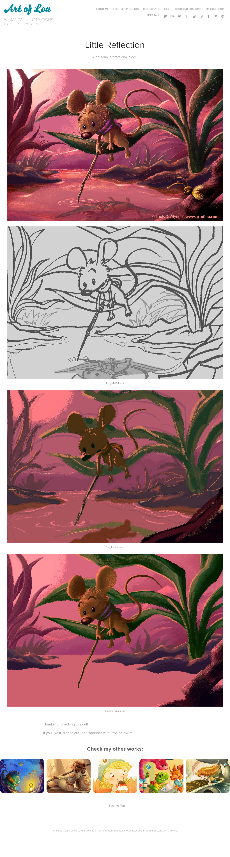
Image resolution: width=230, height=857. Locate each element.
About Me (102, 9)
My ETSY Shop (215, 9)
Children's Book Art (157, 9)
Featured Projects (126, 9)
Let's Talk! (153, 15)
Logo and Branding (188, 9)
